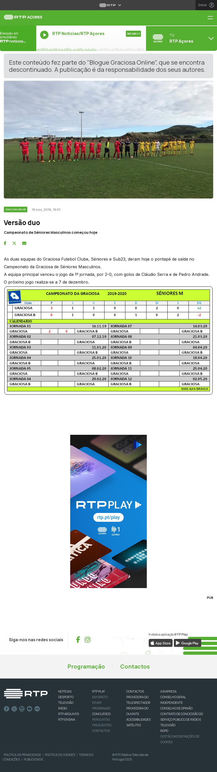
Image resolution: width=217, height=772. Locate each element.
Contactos (135, 666)
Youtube (29, 709)
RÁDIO (62, 708)
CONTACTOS (135, 691)
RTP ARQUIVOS (68, 714)
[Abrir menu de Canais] (181, 38)
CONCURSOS (101, 714)
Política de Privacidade (22, 755)
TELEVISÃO (65, 702)
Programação (86, 666)
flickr (37, 709)
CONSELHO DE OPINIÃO (176, 708)
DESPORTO (66, 697)
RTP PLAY (98, 691)
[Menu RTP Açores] (212, 18)
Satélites (133, 725)
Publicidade (33, 759)
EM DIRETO (100, 697)
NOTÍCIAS (64, 691)
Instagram (22, 709)
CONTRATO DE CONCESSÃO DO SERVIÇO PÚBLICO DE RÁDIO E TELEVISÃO (181, 719)
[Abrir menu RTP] (108, 5)
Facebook (6, 709)
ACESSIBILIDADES (138, 719)
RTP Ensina (66, 719)
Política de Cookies (60, 755)
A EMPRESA (168, 691)
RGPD (164, 731)
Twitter (14, 709)
